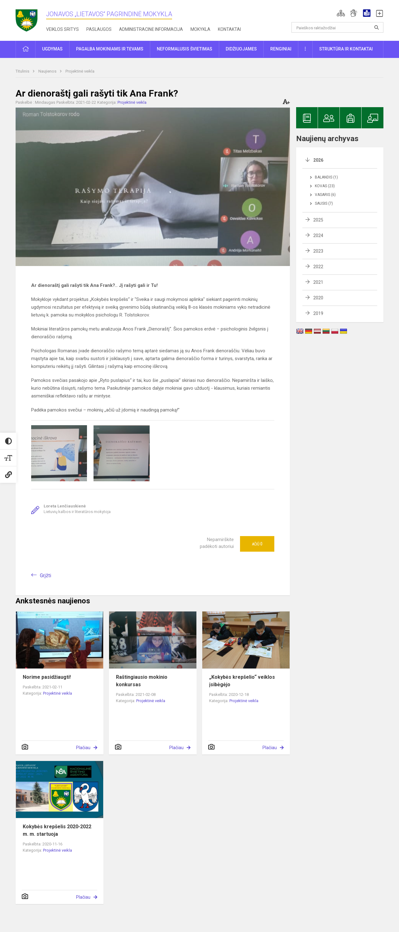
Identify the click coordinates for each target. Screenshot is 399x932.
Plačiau (83, 747)
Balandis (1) (326, 177)
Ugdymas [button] (52, 48)
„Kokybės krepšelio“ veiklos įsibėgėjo (242, 680)
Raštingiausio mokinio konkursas (141, 680)
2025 (318, 219)
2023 (318, 251)
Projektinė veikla (79, 71)
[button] (341, 13)
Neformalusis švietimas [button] (184, 48)
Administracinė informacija (151, 29)
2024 (318, 235)
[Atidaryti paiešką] (376, 27)
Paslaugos (99, 29)
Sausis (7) (324, 203)
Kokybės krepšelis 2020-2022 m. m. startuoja (57, 830)
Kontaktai (229, 29)
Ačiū (257, 543)
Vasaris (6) (325, 195)
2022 (318, 266)
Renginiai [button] (280, 48)
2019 (318, 313)
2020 (318, 297)
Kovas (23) (325, 186)
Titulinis (23, 71)
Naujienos (47, 71)
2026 (318, 160)
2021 (318, 282)
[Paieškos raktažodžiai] (337, 27)
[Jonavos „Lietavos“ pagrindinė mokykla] (31, 18)
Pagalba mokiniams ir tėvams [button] (109, 48)
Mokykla (200, 29)
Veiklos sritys (62, 29)
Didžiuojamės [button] (241, 48)
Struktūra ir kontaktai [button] (346, 48)
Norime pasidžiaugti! (47, 677)
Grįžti (45, 575)
